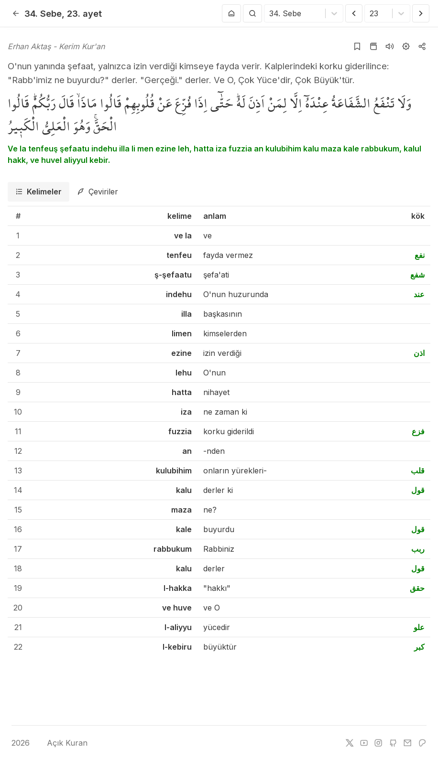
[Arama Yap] (252, 13)
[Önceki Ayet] (353, 13)
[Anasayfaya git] (231, 13)
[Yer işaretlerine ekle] (357, 46)
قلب (418, 470)
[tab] (38, 192)
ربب (418, 549)
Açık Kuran (60, 743)
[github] (393, 743)
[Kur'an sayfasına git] (373, 46)
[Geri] (16, 13)
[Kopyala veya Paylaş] (422, 46)
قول (418, 490)
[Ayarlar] (406, 46)
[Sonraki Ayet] (420, 13)
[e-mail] (407, 743)
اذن (419, 353)
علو (419, 627)
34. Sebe (43, 13)
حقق (417, 588)
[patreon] (422, 743)
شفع (417, 274)
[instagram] (378, 743)
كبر (419, 647)
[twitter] (349, 743)
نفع (420, 255)
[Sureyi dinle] (390, 46)
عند (419, 294)
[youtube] (364, 743)
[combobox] (270, 13)
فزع (418, 431)
